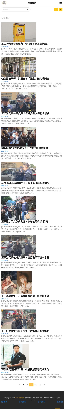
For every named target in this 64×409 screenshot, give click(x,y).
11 (35, 384)
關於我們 (4, 402)
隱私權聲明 (22, 402)
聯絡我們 (60, 402)
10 (31, 384)
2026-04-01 (4, 116)
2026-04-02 (4, 46)
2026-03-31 (4, 372)
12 (40, 384)
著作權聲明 (41, 402)
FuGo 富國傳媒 (19, 398)
